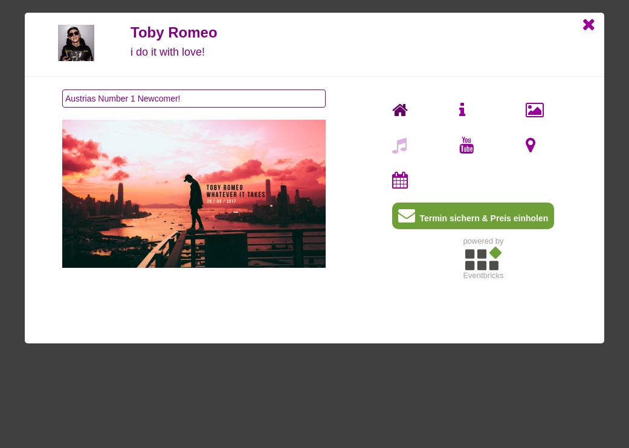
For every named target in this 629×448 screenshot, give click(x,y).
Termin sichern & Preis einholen (473, 218)
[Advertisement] (483, 369)
